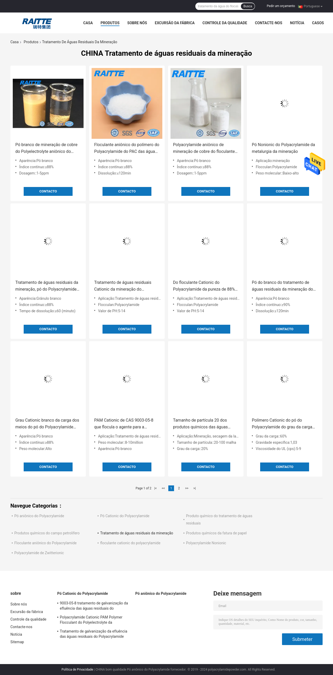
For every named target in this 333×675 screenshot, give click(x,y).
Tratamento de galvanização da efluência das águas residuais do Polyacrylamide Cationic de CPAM (93, 634)
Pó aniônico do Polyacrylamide (39, 516)
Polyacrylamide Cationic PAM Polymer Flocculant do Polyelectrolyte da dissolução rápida (91, 620)
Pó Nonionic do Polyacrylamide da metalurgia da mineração (283, 148)
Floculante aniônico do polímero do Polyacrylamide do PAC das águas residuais (126, 148)
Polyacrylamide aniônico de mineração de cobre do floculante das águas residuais (204, 148)
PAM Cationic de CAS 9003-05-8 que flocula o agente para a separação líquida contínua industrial (123, 424)
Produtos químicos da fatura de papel (216, 533)
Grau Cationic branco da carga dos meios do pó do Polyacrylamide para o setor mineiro (47, 424)
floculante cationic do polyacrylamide (130, 543)
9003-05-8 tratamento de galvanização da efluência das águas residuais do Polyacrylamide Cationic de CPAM (94, 606)
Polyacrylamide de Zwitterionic (39, 553)
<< (163, 488)
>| (194, 488)
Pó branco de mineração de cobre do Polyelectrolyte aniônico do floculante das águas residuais (46, 148)
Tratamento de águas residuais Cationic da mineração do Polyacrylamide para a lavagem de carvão (125, 286)
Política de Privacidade (77, 669)
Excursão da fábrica (175, 23)
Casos (318, 23)
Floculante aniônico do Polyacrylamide (45, 543)
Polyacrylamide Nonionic (206, 543)
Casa (88, 23)
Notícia (297, 23)
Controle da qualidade (224, 23)
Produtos (110, 23)
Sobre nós (137, 23)
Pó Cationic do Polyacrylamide (124, 516)
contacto (48, 191)
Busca (248, 6)
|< (155, 488)
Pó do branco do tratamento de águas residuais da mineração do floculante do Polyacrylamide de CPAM (282, 286)
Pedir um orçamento (281, 6)
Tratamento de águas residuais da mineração (136, 533)
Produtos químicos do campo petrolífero (47, 533)
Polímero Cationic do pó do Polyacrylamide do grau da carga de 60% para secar (282, 424)
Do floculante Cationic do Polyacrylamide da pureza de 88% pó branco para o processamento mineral (204, 286)
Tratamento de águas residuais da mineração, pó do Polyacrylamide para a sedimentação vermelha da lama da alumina (46, 286)
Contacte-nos (268, 23)
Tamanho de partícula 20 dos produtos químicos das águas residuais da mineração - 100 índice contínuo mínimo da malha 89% (205, 424)
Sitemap (17, 642)
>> (186, 488)
